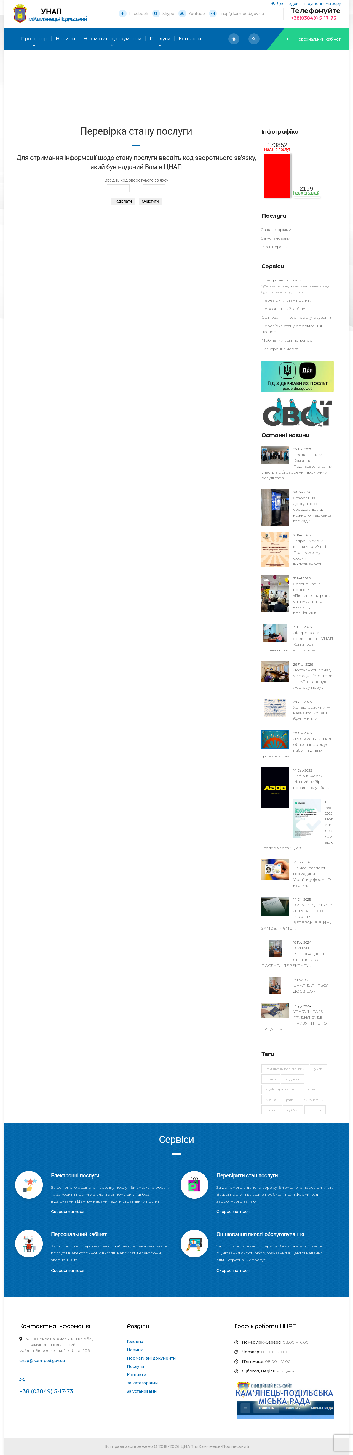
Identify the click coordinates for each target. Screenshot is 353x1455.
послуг (309, 1089)
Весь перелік (274, 246)
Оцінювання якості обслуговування (296, 317)
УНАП (318, 1069)
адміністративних (280, 1089)
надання (292, 1079)
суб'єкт (293, 1110)
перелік (315, 1110)
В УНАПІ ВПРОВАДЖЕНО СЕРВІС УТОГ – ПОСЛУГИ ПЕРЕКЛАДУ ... (294, 954)
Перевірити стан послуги (286, 300)
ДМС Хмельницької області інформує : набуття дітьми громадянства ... (296, 744)
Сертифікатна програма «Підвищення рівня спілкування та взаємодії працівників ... (312, 595)
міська (271, 1100)
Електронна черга (279, 348)
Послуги (160, 38)
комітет (271, 1110)
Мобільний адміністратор (286, 340)
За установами (275, 238)
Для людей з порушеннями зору (306, 3)
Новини (135, 1349)
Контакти (136, 1374)
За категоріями (276, 229)
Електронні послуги (281, 280)
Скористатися (67, 1211)
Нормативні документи (151, 1358)
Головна (135, 1341)
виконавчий (314, 1100)
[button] (254, 38)
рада (290, 1100)
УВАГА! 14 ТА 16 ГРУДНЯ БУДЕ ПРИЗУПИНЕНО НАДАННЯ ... (294, 1017)
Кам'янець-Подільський (285, 1069)
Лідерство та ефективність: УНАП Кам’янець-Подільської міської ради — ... (297, 638)
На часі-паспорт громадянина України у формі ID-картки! (312, 874)
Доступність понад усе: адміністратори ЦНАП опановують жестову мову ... (313, 676)
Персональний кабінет (312, 39)
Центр (271, 1079)
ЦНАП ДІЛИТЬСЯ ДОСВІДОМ (311, 985)
